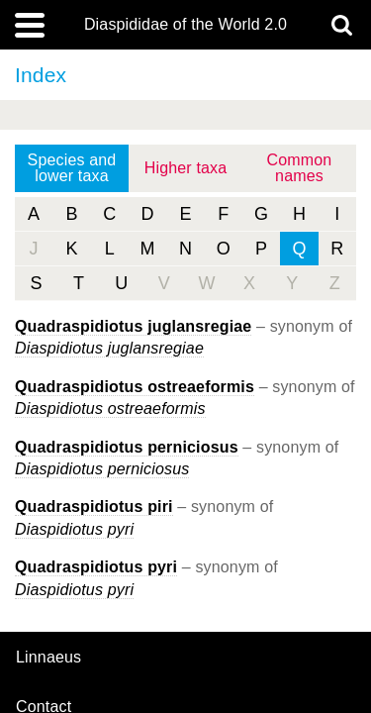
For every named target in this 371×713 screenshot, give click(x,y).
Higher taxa (186, 167)
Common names (299, 168)
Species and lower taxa (72, 168)
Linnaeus (48, 657)
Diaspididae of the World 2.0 (185, 25)
